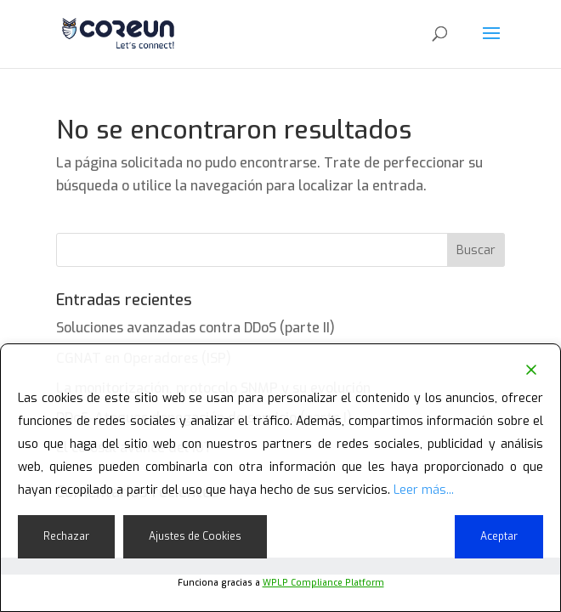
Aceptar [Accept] (499, 536)
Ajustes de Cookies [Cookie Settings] (195, 536)
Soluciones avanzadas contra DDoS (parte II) (195, 328)
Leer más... (424, 490)
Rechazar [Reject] (66, 536)
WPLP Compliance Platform (323, 582)
